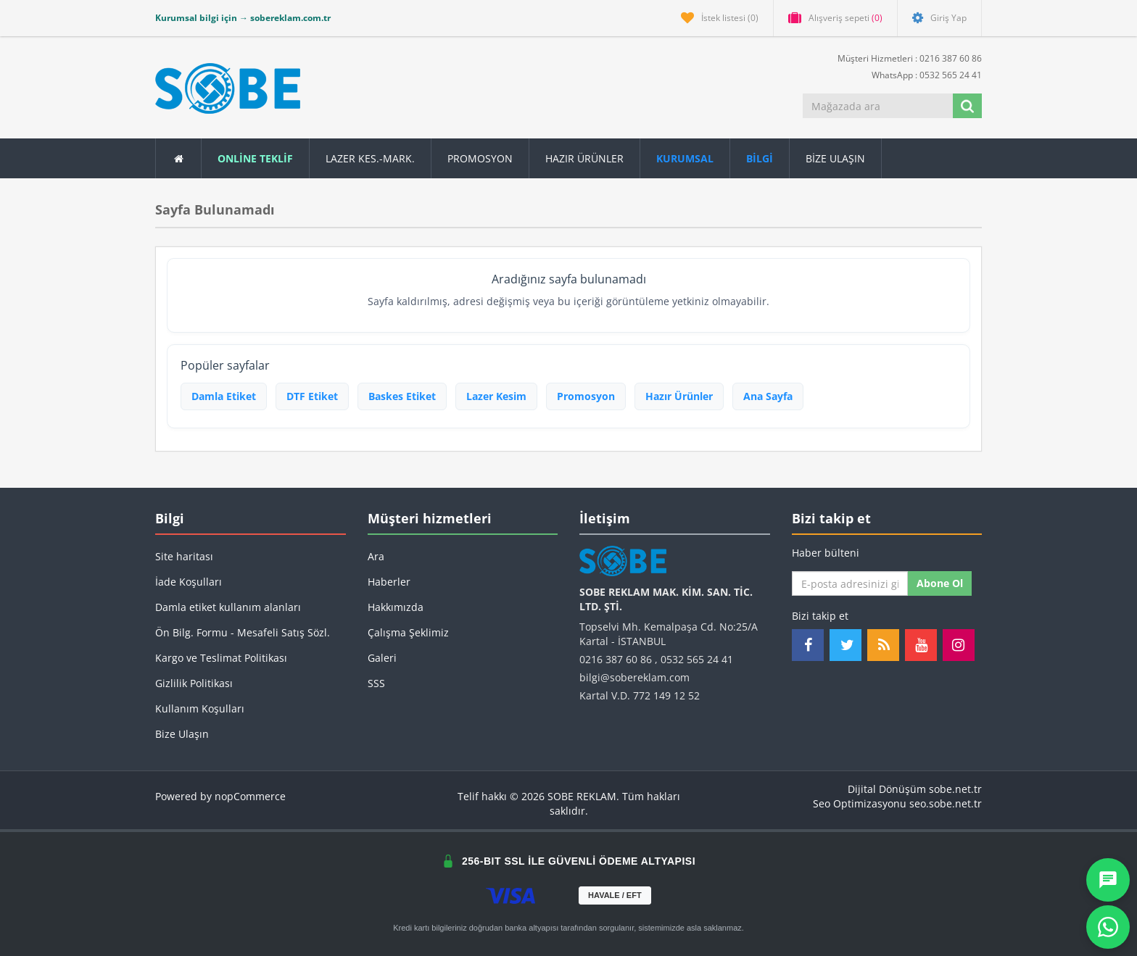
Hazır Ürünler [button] (584, 158)
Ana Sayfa (768, 396)
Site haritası (184, 556)
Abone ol (940, 583)
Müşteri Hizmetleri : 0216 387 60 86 (904, 58)
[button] (760, 158)
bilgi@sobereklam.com (634, 677)
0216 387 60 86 (615, 659)
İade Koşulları (188, 582)
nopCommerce (250, 796)
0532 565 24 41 (697, 659)
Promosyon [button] (480, 158)
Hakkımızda (395, 607)
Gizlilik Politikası (194, 683)
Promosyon (586, 396)
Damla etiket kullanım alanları (228, 607)
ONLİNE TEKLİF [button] (255, 158)
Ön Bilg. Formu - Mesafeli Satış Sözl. (242, 632)
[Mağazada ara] (879, 105)
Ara (376, 556)
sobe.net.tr (955, 789)
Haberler (389, 582)
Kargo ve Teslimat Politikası (221, 658)
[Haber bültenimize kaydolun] (850, 583)
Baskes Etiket (402, 396)
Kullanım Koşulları (199, 708)
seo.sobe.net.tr (945, 803)
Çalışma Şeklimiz (408, 632)
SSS (376, 683)
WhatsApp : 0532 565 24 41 (921, 74)
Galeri (382, 658)
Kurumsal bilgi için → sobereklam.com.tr (243, 18)
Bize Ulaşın (835, 158)
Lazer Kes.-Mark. (370, 158)
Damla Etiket (223, 396)
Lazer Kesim (496, 396)
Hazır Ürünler (679, 396)
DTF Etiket (312, 396)
